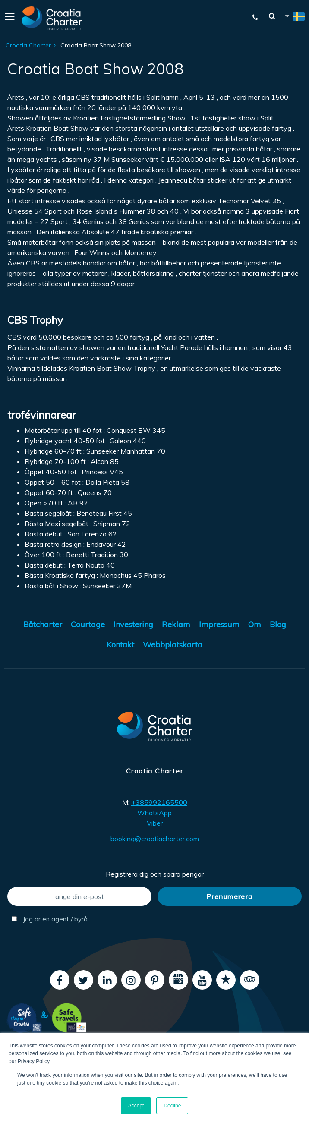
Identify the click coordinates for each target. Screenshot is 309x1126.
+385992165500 (159, 802)
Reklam (176, 624)
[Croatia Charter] (52, 18)
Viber (155, 823)
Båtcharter (42, 624)
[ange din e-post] (79, 896)
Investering (133, 624)
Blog (278, 624)
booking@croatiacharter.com (154, 838)
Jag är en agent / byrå (50, 919)
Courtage (88, 624)
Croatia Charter (28, 45)
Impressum (219, 624)
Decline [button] (172, 1106)
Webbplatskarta (172, 645)
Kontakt (120, 645)
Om (254, 624)
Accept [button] (136, 1106)
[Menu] (8, 18)
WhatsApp (154, 812)
